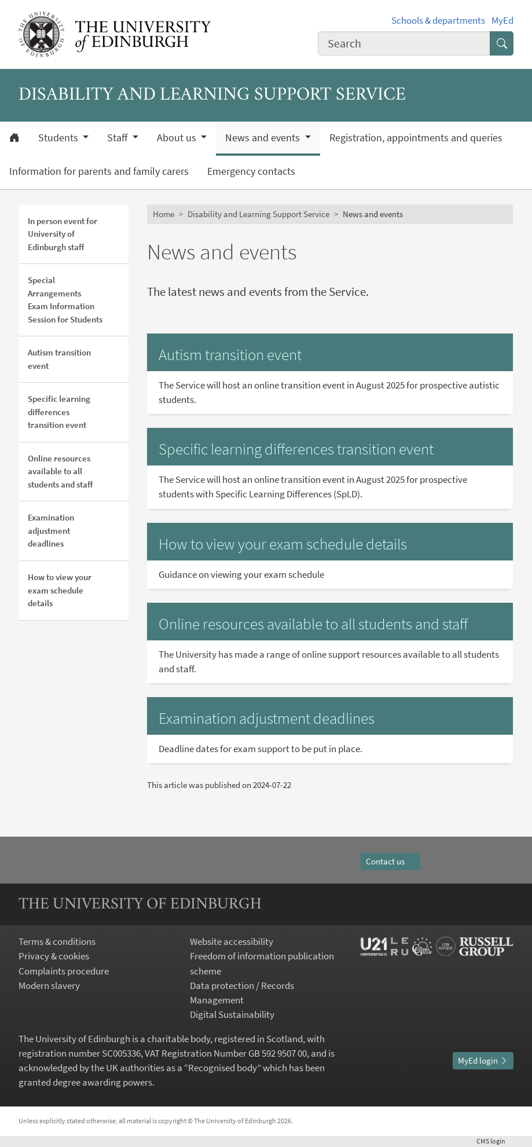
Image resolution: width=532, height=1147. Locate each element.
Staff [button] (118, 137)
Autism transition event (59, 359)
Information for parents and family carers (99, 171)
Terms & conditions (57, 941)
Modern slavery (49, 985)
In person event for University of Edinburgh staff (62, 233)
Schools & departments (438, 20)
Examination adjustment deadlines (51, 530)
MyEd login (483, 1060)
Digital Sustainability (232, 1014)
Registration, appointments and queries (415, 137)
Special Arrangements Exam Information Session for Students (65, 299)
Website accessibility (231, 941)
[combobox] (404, 43)
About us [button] (178, 137)
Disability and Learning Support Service (258, 213)
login (494, 1141)
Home (163, 213)
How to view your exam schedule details (59, 590)
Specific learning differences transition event (59, 411)
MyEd (502, 20)
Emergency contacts (251, 171)
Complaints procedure (64, 971)
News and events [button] (263, 137)
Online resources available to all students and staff (60, 471)
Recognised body (222, 1067)
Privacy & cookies (54, 956)
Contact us (390, 861)
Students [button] (59, 137)
